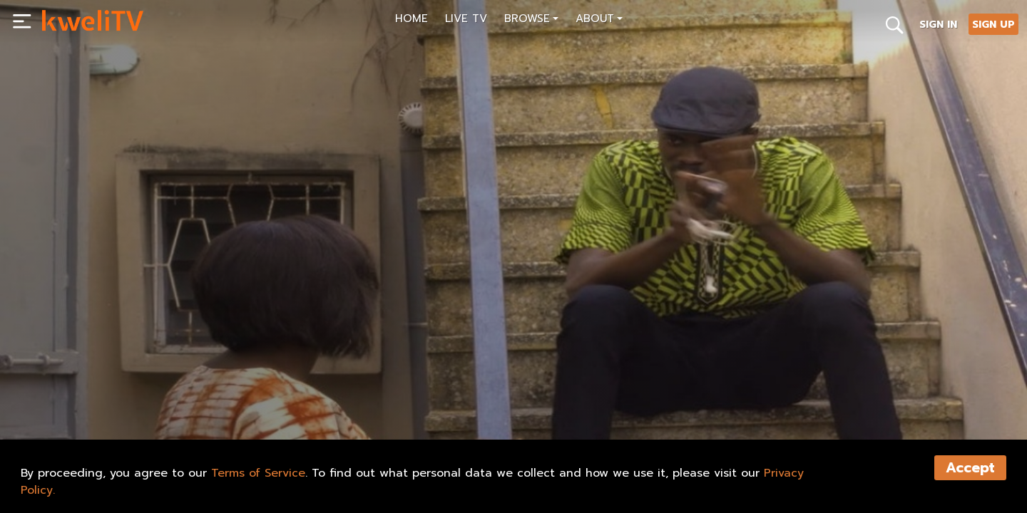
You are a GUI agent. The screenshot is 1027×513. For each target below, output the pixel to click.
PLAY (66, 396)
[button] (531, 20)
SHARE (126, 396)
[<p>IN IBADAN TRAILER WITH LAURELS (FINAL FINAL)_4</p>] (275, 364)
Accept (970, 467)
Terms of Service (258, 473)
